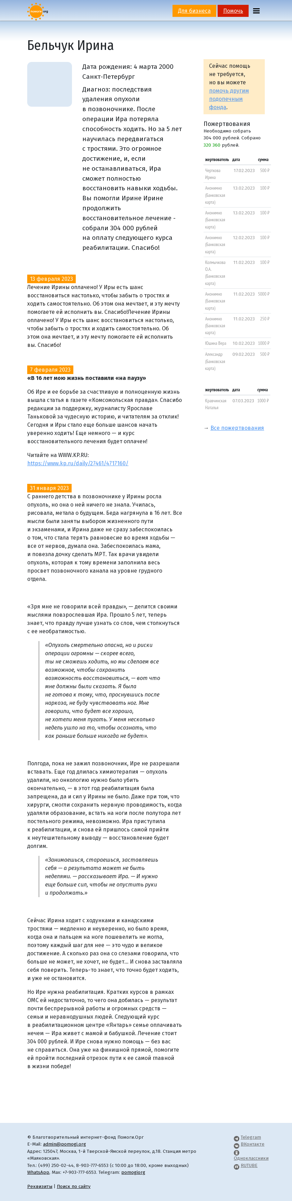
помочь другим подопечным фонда (229, 98)
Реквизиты (39, 1186)
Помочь (233, 11)
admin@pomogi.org (64, 1144)
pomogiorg (133, 1172)
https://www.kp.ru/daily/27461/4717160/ (77, 463)
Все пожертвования (237, 428)
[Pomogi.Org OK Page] (236, 1151)
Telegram (251, 1137)
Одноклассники (251, 1158)
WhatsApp (38, 1172)
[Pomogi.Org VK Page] (236, 1144)
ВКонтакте (252, 1144)
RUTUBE (249, 1165)
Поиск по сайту (74, 1186)
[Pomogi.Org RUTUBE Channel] (236, 1165)
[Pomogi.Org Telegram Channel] (236, 1137)
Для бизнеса (194, 11)
